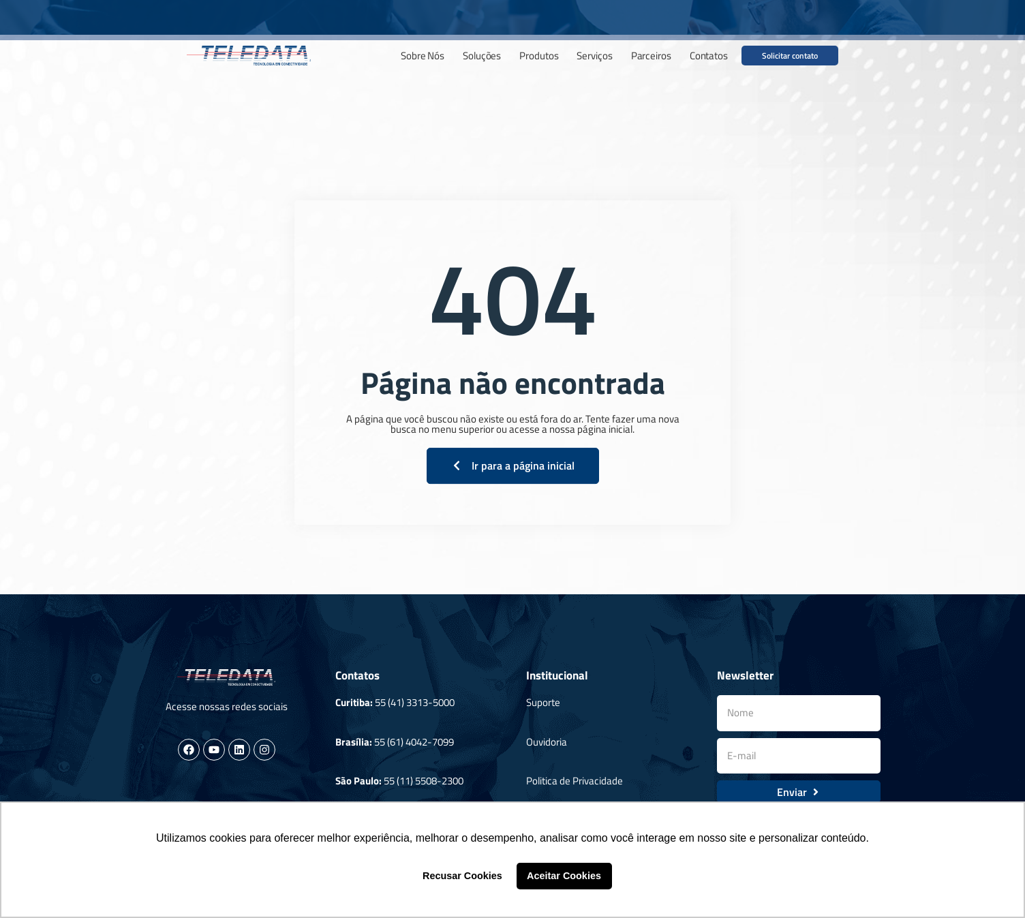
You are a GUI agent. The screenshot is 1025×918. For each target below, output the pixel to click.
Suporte (543, 702)
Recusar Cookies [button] (462, 875)
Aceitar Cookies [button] (564, 875)
